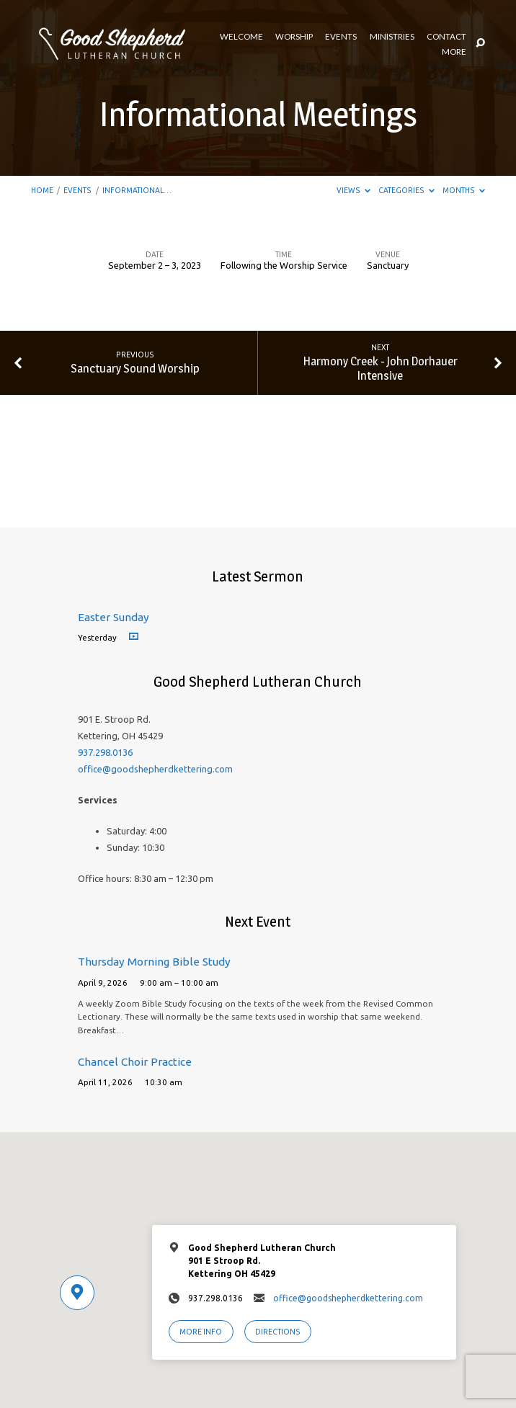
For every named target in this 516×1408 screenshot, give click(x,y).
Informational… (137, 190)
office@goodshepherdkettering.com (155, 769)
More (454, 52)
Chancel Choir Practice (135, 1062)
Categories (406, 190)
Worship (294, 36)
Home (42, 190)
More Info (200, 1331)
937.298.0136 (105, 752)
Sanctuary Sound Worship (135, 368)
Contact (446, 36)
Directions (278, 1331)
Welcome (241, 36)
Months (463, 190)
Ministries (392, 36)
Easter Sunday (113, 617)
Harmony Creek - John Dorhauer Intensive (380, 368)
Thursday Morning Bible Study (154, 961)
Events (341, 36)
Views (353, 190)
